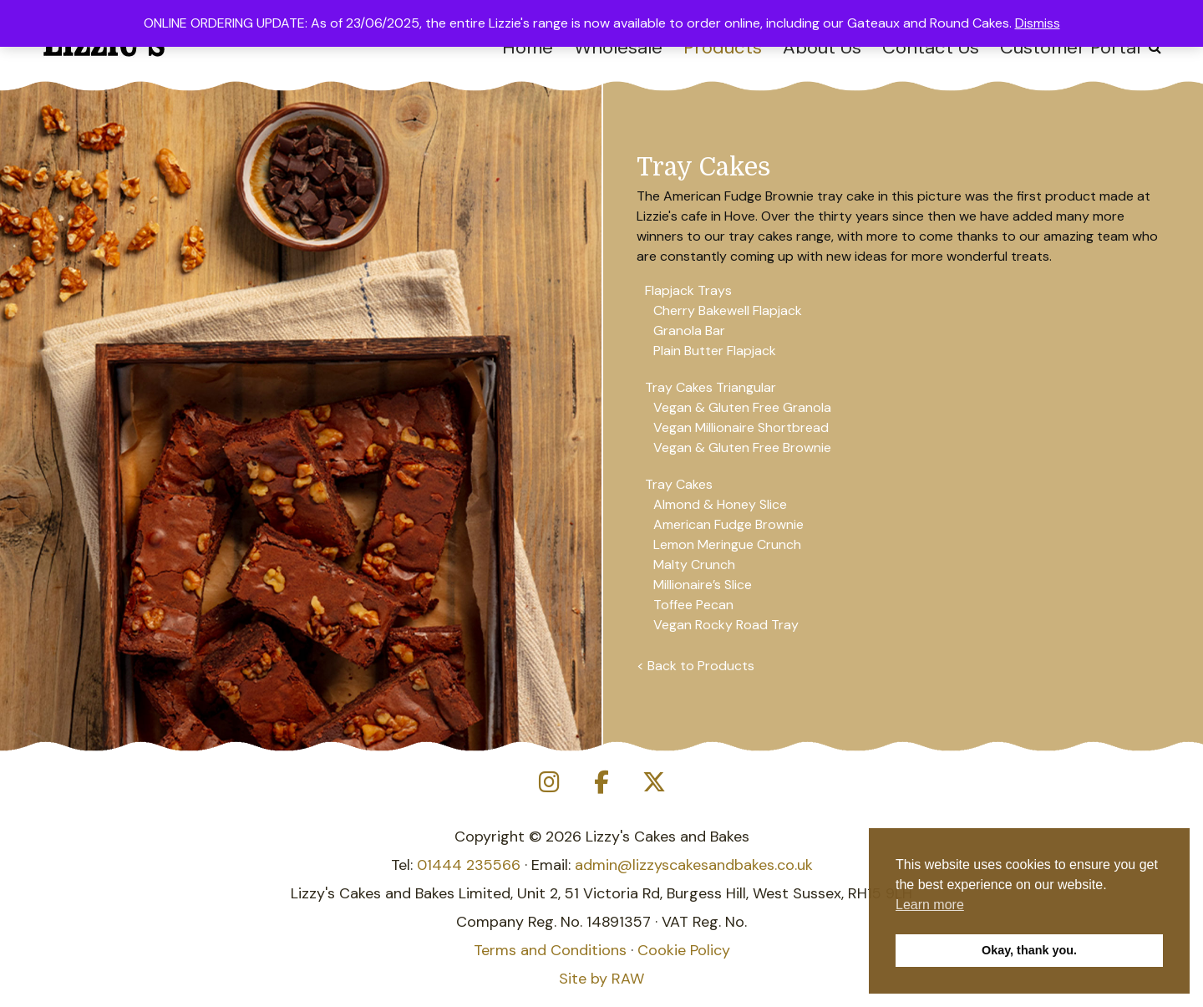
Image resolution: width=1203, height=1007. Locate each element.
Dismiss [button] (1037, 23)
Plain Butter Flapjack (714, 350)
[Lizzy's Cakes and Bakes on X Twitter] (654, 782)
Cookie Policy (683, 950)
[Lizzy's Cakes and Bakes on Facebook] (601, 782)
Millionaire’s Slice (702, 584)
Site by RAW (601, 979)
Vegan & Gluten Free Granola (742, 407)
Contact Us (930, 47)
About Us (822, 47)
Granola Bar (689, 330)
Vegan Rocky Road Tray (726, 624)
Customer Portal (1070, 47)
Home (527, 47)
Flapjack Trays (688, 290)
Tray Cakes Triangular (710, 387)
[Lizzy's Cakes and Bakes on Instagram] (548, 782)
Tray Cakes (679, 484)
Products (722, 47)
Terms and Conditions (550, 950)
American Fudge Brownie (728, 524)
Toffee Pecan (693, 604)
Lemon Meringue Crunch (727, 544)
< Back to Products (695, 665)
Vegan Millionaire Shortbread (741, 427)
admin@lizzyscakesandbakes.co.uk (694, 865)
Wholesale (618, 47)
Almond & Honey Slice (720, 504)
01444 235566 (468, 865)
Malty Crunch (694, 564)
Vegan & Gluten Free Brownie (742, 447)
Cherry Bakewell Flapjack (727, 310)
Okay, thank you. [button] (1029, 950)
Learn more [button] (930, 905)
